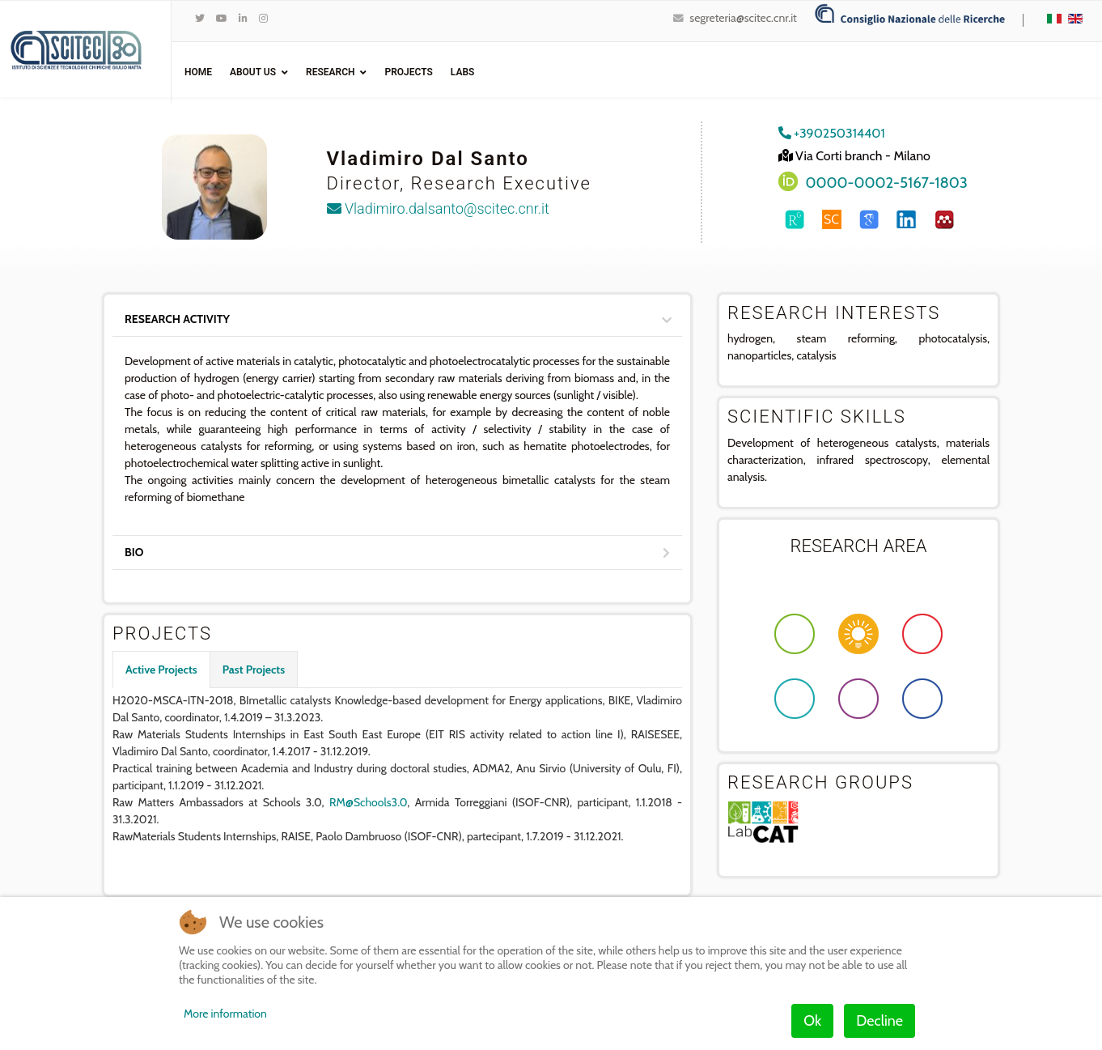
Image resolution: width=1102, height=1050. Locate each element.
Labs (463, 72)
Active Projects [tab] (161, 669)
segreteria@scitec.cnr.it (742, 18)
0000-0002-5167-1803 (887, 182)
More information (225, 1013)
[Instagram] (263, 18)
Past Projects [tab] (254, 669)
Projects (408, 72)
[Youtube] (221, 18)
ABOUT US (253, 72)
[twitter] (200, 18)
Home (198, 72)
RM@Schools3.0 (368, 802)
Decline (879, 1021)
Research (330, 72)
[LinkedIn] (243, 18)
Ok (812, 1021)
